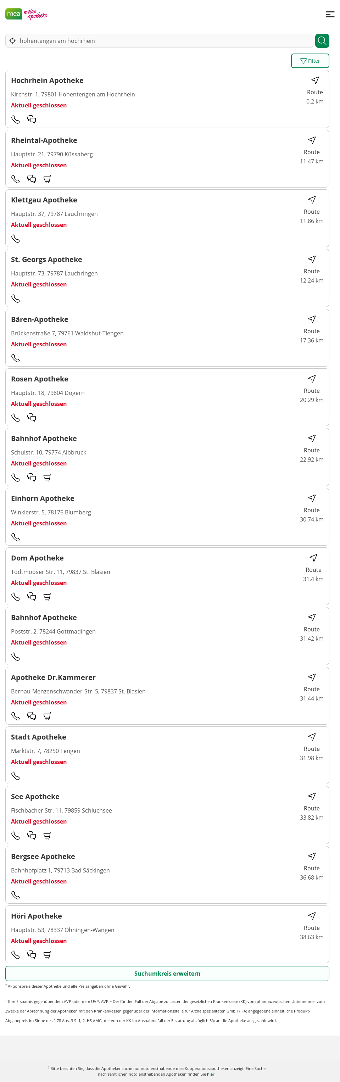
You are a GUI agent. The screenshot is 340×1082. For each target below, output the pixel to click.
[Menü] (330, 14)
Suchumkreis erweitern (167, 973)
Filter (310, 61)
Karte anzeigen (170, 1071)
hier (210, 1074)
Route (315, 86)
